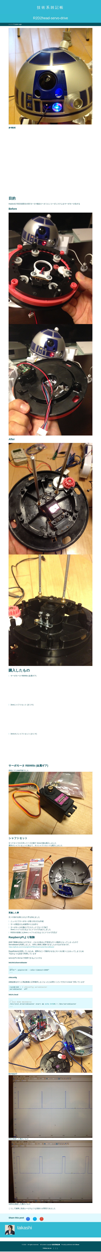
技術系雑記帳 (50, 7)
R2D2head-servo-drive (50, 18)
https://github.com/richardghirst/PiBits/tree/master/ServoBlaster (33, 947)
